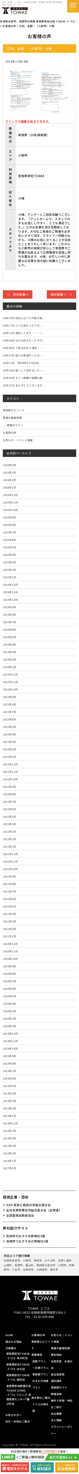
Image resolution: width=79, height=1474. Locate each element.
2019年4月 (9, 1093)
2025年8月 (9, 525)
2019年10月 (10, 1048)
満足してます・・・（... (23, 333)
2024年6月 (9, 629)
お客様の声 (9, 432)
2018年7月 (9, 1131)
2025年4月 (9, 555)
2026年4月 (9, 465)
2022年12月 (10, 764)
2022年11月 (10, 772)
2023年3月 (9, 742)
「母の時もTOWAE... (22, 363)
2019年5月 (9, 1086)
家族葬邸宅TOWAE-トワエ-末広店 (18, 1367)
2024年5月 (9, 637)
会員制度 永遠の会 (62, 1364)
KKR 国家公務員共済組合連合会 (28, 1205)
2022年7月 (9, 801)
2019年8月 (9, 1063)
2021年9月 (9, 876)
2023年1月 (9, 757)
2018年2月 (9, 1153)
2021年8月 (9, 884)
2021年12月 (10, 854)
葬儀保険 (56, 1394)
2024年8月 (9, 614)
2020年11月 (10, 951)
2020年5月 (9, 996)
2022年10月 (10, 779)
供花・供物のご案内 (17, 1421)
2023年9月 (9, 697)
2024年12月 (10, 585)
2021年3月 (9, 921)
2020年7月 (9, 981)
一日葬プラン (40, 1368)
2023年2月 (9, 749)
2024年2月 (9, 659)
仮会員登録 (58, 1374)
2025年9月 (9, 517)
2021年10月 (10, 869)
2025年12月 (10, 495)
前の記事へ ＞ (61, 294)
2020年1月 (9, 1026)
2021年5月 (9, 906)
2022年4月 (9, 824)
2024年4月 (9, 644)
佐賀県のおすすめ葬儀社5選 (25, 1236)
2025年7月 (9, 532)
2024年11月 (10, 592)
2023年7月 (9, 712)
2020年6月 (9, 989)
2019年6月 (9, 1078)
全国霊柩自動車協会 (20, 1215)
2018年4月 (9, 1138)
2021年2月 (9, 929)
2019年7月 (9, 1071)
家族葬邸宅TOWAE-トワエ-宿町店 (18, 1377)
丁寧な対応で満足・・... (24, 348)
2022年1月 (9, 846)
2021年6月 (9, 899)
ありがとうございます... (24, 385)
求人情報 (56, 1420)
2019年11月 (10, 1041)
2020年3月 (9, 1011)
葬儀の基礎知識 (12, 418)
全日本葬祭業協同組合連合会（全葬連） (34, 1210)
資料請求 (56, 1381)
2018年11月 (10, 1123)
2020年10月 (10, 959)
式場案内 (10, 1348)
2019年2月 (9, 1108)
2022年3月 (9, 831)
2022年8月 (9, 794)
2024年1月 (9, 667)
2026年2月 (9, 480)
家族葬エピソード (14, 410)
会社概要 (56, 1413)
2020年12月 (10, 944)
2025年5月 (9, 547)
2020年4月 (9, 1003)
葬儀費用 (36, 1355)
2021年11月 (10, 861)
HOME (9, 1335)
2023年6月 (9, 719)
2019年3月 (9, 1101)
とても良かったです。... (24, 325)
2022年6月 (9, 809)
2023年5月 (9, 727)
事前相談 (56, 1355)
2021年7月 (9, 891)
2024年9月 (9, 607)
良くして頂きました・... (24, 370)
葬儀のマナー (15, 425)
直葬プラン (39, 1361)
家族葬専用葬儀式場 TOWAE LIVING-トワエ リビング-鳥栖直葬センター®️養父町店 (18, 1395)
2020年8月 (9, 974)
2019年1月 (9, 1116)
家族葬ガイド (59, 1387)
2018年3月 (9, 1146)
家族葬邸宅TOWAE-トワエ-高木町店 (18, 1356)
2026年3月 (9, 472)
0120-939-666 (44, 1317)
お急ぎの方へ (13, 1415)
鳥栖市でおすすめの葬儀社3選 (27, 1241)
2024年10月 (10, 599)
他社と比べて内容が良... (24, 318)
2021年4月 (9, 914)
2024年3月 (9, 652)
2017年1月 (9, 1168)
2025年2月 (9, 570)
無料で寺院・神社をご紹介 (62, 1404)
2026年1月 (9, 487)
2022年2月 (9, 839)
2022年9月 (9, 787)
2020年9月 (9, 966)
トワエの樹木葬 (40, 1407)
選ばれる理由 (13, 1341)
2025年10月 (10, 510)
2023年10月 (10, 689)
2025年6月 (9, 540)
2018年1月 (9, 1161)
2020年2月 (9, 1018)
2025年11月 (10, 502)
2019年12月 (10, 1033)
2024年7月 (9, 622)
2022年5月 (9, 816)
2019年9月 (9, 1056)
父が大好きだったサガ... (24, 340)
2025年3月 (9, 562)
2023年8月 (9, 704)
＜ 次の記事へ (17, 294)
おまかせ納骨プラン (40, 1384)
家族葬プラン (40, 1374)
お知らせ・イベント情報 (18, 440)
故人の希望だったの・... (24, 355)
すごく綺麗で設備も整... (24, 378)
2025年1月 (9, 577)
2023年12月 (10, 674)
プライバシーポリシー (62, 1430)
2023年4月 (9, 734)
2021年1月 (9, 936)
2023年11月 (10, 682)
